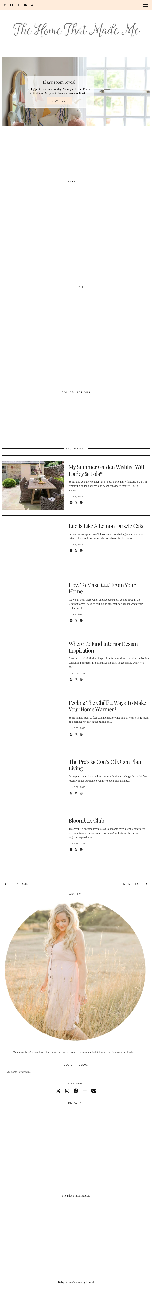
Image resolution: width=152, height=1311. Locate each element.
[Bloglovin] (18, 5)
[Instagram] (5, 5)
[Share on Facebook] (71, 503)
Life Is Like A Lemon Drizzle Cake (106, 525)
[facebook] (76, 1091)
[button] (146, 5)
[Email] (25, 5)
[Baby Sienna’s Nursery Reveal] (76, 1243)
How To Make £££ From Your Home (102, 588)
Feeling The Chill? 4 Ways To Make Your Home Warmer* (107, 706)
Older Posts (16, 883)
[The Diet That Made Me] (76, 1156)
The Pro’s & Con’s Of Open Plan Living (105, 765)
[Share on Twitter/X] (76, 503)
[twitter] (58, 1091)
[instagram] (67, 1091)
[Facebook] (11, 5)
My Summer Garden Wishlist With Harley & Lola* (107, 470)
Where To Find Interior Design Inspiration (103, 647)
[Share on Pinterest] (81, 503)
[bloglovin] (85, 1091)
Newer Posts (135, 883)
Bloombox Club (86, 820)
